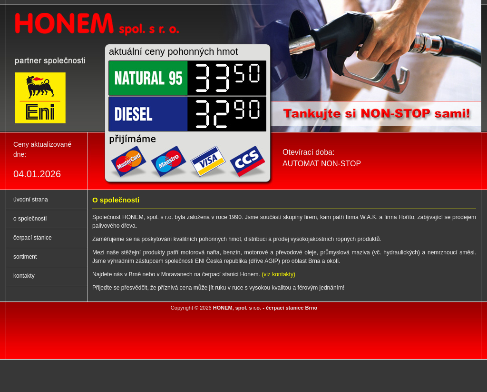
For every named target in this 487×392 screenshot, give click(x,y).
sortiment (25, 256)
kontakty (24, 275)
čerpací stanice (32, 237)
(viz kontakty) (278, 274)
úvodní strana (30, 199)
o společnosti (30, 218)
